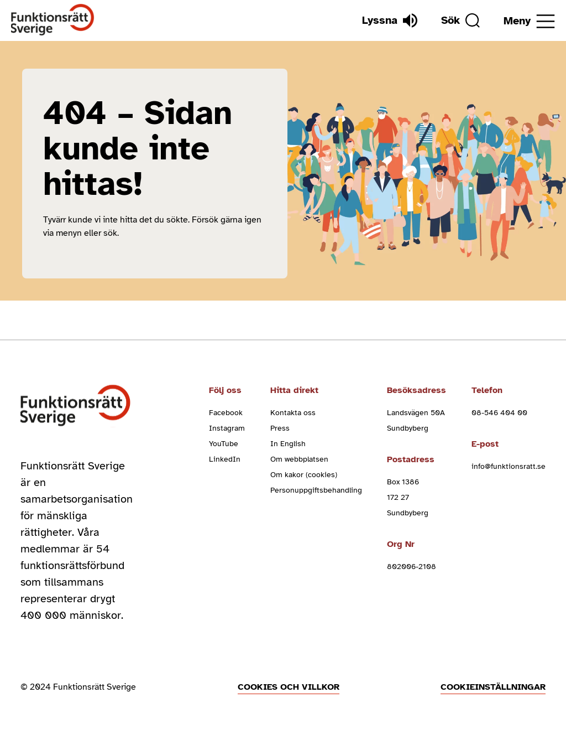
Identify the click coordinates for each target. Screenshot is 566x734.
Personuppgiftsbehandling (316, 490)
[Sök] (460, 20)
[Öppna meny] (529, 21)
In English (288, 443)
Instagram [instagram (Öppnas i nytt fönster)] (227, 428)
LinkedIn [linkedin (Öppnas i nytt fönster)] (224, 459)
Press (280, 428)
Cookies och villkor (288, 686)
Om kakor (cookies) (303, 474)
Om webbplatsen (299, 459)
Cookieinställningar (493, 686)
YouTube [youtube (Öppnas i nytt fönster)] (223, 443)
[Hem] (53, 20)
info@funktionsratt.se (508, 466)
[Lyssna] (389, 20)
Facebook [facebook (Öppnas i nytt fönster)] (226, 412)
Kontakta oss (293, 412)
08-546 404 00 (499, 412)
